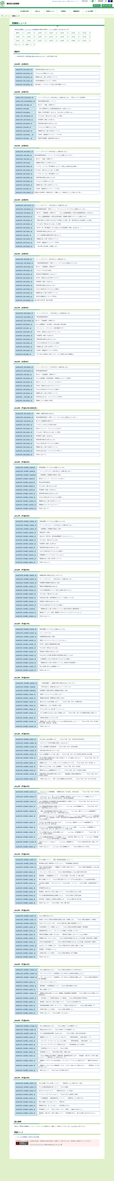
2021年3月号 (23, 346)
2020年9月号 (23, 378)
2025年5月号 (23, 123)
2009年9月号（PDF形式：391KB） (25, 982)
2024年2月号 (23, 188)
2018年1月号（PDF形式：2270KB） (25, 508)
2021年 (84, 33)
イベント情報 (52, 29)
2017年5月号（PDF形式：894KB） (25, 547)
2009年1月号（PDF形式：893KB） (25, 1013)
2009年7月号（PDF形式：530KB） (25, 989)
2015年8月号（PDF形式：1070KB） (25, 644)
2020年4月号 (23, 389)
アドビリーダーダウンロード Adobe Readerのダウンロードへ (38, 1144)
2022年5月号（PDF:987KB (23, 285)
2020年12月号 (23, 367)
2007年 (84, 40)
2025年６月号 (23, 119)
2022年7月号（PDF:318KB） (23, 278)
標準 (106, 1)
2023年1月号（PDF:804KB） (23, 246)
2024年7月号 (23, 170)
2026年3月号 (23, 77)
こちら (75, 1126)
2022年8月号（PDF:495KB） (23, 274)
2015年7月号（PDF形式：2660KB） (25, 647)
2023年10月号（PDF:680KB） (23, 213)
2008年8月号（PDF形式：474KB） (25, 1041)
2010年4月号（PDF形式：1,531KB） (25, 945)
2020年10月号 (23, 374)
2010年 (51, 40)
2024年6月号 (23, 173)
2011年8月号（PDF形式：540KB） (25, 875)
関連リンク (29, 44)
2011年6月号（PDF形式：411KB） (25, 883)
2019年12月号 (23, 413)
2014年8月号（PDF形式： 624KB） (25, 698)
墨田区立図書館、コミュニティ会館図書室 (27, 29)
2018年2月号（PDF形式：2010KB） (25, 504)
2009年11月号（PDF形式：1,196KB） (25, 973)
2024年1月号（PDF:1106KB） (23, 192)
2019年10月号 (23, 421)
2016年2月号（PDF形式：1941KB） (25, 612)
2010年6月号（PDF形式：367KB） (25, 938)
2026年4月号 (23, 73)
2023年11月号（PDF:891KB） (23, 209)
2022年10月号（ (23, 266)
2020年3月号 (23, 393)
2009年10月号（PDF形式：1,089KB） (25, 977)
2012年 (29, 40)
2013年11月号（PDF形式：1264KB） (25, 743)
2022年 (73, 33)
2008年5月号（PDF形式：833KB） (25, 1052)
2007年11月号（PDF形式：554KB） (25, 1087)
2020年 (18, 36)
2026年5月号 (23, 69)
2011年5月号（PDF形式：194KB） (25, 888)
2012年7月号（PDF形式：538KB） (25, 816)
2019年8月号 (23, 428)
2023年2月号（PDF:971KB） (23, 242)
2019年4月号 (23, 443)
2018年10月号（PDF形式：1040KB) (25, 475)
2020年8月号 (23, 382)
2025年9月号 (23, 108)
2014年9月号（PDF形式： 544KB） (25, 694)
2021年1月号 (23, 354)
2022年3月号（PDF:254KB (23, 292)
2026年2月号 (23, 80)
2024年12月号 (23, 151)
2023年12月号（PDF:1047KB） (24, 205)
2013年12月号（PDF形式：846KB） (25, 739)
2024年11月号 (23, 155)
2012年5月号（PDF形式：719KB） (25, 827)
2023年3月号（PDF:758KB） (23, 239)
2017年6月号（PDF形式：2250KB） (25, 543)
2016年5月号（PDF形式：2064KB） (25, 601)
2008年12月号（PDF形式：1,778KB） (25, 1026)
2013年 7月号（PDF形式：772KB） (25, 758)
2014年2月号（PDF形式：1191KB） (25, 721)
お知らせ (37, 11)
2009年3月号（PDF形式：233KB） (25, 1005)
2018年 (40, 36)
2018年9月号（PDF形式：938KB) (24, 478)
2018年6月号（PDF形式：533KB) (24, 489)
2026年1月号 (23, 84)
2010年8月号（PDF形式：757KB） (25, 930)
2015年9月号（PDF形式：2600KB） (25, 640)
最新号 (18, 33)
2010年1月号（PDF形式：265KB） (25, 956)
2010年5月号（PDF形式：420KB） (25, 942)
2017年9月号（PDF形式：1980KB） (25, 532)
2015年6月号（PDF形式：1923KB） (25, 651)
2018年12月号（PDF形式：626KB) (24, 467)
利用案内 (63, 11)
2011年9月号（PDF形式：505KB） (25, 872)
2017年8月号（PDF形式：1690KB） (25, 536)
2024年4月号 (23, 181)
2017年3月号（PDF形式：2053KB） (25, 555)
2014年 (84, 36)
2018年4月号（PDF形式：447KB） (25, 497)
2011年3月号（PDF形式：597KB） (25, 895)
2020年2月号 (23, 397)
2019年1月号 (23, 454)
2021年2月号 (23, 350)
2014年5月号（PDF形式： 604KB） (25, 709)
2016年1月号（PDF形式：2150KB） (25, 616)
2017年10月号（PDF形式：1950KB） (25, 529)
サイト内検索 (67, 1)
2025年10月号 (23, 105)
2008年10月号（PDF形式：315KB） (25, 1033)
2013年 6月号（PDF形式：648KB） (25, 762)
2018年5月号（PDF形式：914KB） (25, 493)
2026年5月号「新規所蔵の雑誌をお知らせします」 (36, 56)
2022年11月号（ (23, 263)
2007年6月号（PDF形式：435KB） (25, 1105)
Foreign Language (57, 1)
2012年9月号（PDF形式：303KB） (25, 806)
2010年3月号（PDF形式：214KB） (25, 949)
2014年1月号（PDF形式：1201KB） (25, 726)
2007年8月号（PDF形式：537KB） (25, 1098)
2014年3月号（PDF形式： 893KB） (25, 717)
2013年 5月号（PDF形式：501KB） (25, 766)
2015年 (73, 36)
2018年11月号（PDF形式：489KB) (24, 471)
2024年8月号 (23, 166)
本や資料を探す (24, 11)
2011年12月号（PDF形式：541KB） (25, 859)
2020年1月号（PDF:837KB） (23, 400)
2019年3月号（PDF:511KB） (23, 447)
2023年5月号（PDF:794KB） (23, 231)
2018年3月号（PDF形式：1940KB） (25, 501)
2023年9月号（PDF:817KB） (23, 216)
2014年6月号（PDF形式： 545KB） (25, 705)
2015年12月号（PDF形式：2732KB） (25, 629)
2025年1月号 (23, 138)
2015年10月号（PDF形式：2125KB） (25, 636)
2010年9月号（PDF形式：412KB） (25, 927)
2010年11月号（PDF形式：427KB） (25, 919)
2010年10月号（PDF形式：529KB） (25, 923)
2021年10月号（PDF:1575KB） (24, 320)
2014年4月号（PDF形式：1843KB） (25, 713)
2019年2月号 (23, 450)
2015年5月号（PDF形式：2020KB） (25, 655)
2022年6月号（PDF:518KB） (23, 281)
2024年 (51, 33)
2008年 (73, 40)
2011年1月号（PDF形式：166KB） (25, 903)
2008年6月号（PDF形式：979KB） (25, 1048)
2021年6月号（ (23, 335)
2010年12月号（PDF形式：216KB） (25, 916)
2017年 (51, 36)
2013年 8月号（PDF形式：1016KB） (25, 754)
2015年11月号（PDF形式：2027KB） (25, 633)
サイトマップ (75, 1)
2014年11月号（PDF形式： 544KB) (25, 686)
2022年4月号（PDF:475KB (23, 289)
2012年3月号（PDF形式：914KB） (25, 837)
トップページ (6, 16)
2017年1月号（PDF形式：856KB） (25, 562)
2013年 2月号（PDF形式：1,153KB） (25, 774)
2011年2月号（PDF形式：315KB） (25, 899)
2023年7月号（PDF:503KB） (23, 224)
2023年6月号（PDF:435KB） (23, 227)
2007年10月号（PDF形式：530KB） (25, 1090)
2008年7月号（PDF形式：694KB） (25, 1044)
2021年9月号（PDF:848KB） (23, 324)
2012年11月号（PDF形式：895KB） (25, 796)
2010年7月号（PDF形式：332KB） (25, 934)
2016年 (62, 36)
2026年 (29, 33)
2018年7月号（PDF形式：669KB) (24, 486)
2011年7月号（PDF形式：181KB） (25, 879)
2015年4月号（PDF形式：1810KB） (25, 659)
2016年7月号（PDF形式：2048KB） (25, 594)
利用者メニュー (50, 11)
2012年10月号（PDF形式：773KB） (25, 801)
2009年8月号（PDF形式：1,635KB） (25, 985)
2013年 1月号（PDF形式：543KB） (25, 778)
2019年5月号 (23, 439)
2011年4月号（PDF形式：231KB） (25, 891)
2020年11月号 (23, 370)
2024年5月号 (23, 177)
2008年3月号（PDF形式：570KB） (25, 1060)
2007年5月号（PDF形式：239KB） (25, 1109)
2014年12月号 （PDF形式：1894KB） (25, 683)
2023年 (62, 33)
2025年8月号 (23, 112)
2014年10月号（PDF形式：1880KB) (25, 690)
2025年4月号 (23, 127)
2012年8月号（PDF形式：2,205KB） (25, 811)
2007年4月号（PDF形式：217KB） (25, 1113)
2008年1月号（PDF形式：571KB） (25, 1070)
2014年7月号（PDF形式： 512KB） (25, 701)
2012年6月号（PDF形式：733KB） (25, 822)
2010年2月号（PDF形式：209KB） (25, 953)
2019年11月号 (23, 417)
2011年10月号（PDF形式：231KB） (25, 867)
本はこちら (18, 44)
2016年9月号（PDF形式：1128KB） (25, 586)
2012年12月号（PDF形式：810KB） (25, 791)
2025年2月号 (24, 134)
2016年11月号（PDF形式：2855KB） (25, 579)
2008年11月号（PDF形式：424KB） (25, 1029)
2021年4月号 (23, 343)
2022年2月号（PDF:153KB (23, 296)
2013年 (18, 40)
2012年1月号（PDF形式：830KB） (25, 846)
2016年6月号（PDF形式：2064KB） (25, 597)
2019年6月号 (23, 436)
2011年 (40, 40)
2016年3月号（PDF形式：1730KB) (24, 608)
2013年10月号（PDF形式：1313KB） (25, 746)
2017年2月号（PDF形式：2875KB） (25, 558)
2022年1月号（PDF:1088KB (23, 300)
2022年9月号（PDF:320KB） (23, 270)
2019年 (29, 36)
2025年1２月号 (24, 97)
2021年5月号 (23, 339)
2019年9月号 (23, 424)
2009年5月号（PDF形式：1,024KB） (25, 998)
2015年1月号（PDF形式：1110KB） (25, 670)
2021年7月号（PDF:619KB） (23, 331)
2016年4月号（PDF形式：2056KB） (25, 605)
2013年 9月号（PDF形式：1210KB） (25, 750)
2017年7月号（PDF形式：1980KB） (25, 540)
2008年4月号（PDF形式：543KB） (25, 1055)
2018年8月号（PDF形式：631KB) (24, 482)
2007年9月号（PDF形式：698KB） (25, 1094)
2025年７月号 (23, 116)
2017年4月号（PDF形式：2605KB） (25, 551)
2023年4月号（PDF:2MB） (23, 235)
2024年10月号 (23, 159)
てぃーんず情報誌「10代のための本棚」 (28, 1137)
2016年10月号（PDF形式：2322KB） (25, 582)
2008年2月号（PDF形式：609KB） (25, 1065)
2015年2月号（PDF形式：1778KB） (25, 666)
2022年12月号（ (23, 259)
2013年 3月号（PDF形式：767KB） (25, 770)
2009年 (62, 40)
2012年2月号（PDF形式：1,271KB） (25, 842)
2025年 (40, 33)
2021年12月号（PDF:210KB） (23, 313)
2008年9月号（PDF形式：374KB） (25, 1037)
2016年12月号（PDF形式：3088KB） (25, 575)
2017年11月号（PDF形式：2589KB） (25, 525)
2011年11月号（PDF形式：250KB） (25, 863)
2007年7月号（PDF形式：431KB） (25, 1101)
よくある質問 (89, 11)
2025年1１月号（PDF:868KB (23, 101)
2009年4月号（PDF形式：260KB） (25, 1001)
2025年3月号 (23, 131)
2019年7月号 (23, 432)
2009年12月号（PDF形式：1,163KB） (25, 969)
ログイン (97, 5)
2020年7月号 (23, 385)
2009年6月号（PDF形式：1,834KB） (25, 993)
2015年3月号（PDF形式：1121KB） (25, 662)
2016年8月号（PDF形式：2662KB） (25, 590)
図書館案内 (76, 11)
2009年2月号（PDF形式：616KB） (25, 1009)
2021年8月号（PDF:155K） (23, 328)
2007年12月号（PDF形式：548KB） (25, 1083)
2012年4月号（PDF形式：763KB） (25, 832)
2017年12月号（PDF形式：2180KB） (25, 521)
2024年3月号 (23, 185)
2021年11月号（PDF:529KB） (23, 317)
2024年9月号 (23, 162)
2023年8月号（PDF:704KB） (23, 220)
